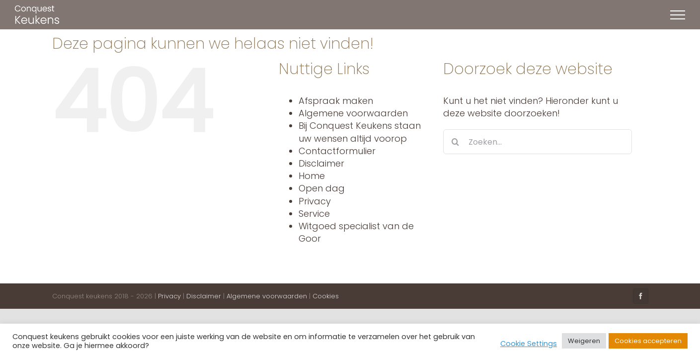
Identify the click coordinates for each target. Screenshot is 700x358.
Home (312, 176)
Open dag (322, 188)
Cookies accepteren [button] (648, 341)
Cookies (325, 296)
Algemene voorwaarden (353, 113)
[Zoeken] (455, 141)
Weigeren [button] (584, 341)
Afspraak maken (336, 100)
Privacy (315, 201)
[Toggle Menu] (677, 14)
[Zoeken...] (537, 141)
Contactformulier (337, 151)
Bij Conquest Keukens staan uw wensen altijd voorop (360, 131)
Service (314, 213)
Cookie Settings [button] (528, 343)
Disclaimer (321, 163)
